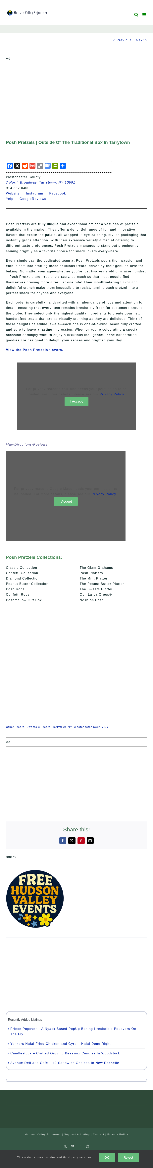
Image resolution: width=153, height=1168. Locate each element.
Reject (128, 1157)
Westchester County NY (91, 726)
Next (140, 40)
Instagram (37, 193)
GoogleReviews (35, 198)
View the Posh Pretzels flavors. (34, 350)
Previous (124, 40)
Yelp (12, 198)
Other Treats (15, 726)
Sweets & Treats (38, 726)
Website (15, 193)
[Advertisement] (76, 93)
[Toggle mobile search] (136, 15)
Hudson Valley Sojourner (43, 1134)
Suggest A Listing (77, 1134)
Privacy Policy (112, 394)
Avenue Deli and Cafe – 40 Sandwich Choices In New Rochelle (64, 1063)
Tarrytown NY (62, 726)
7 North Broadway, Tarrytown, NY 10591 (40, 182)
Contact (98, 1134)
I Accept (76, 401)
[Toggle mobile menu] (144, 15)
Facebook (60, 193)
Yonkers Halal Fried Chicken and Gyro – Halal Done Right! (61, 1043)
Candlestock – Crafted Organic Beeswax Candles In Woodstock (65, 1053)
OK (106, 1157)
